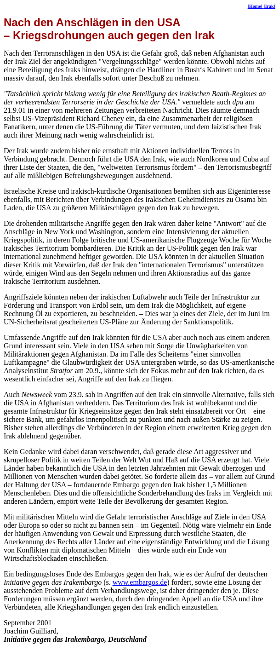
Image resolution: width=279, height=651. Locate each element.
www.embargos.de (140, 582)
